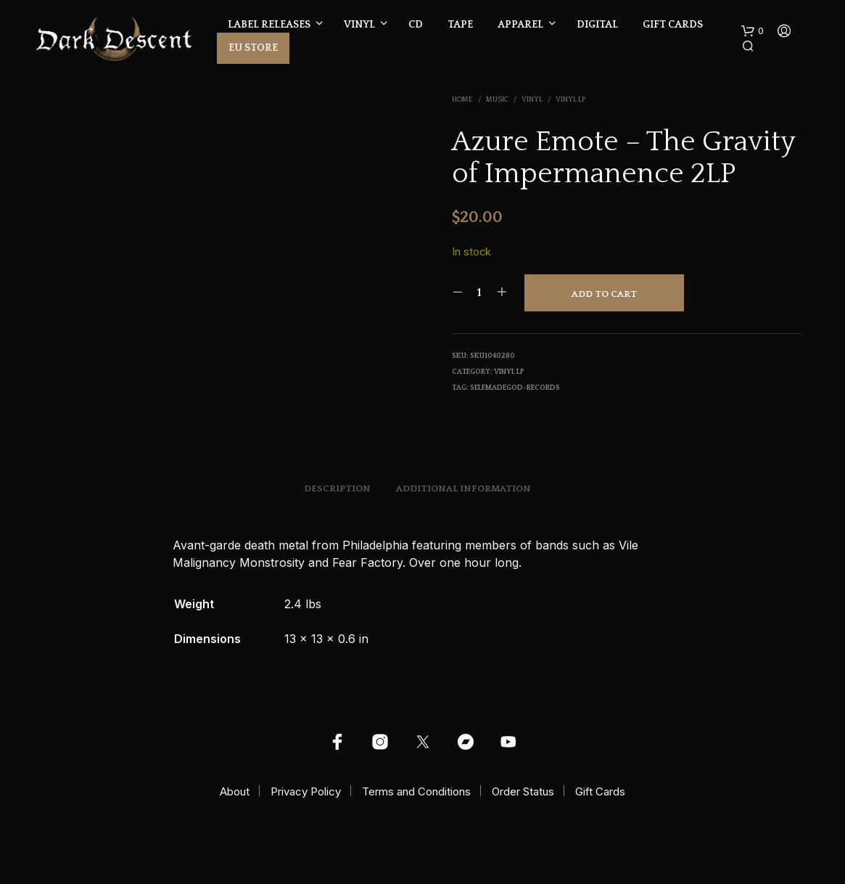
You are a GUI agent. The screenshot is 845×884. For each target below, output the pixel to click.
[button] (752, 31)
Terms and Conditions (416, 791)
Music (497, 100)
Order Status (523, 791)
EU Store (253, 48)
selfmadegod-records (515, 388)
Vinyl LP (570, 100)
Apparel (520, 24)
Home (462, 100)
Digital (597, 24)
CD (415, 24)
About (235, 791)
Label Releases (269, 24)
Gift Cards (673, 24)
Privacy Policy (306, 791)
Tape (460, 24)
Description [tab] (337, 488)
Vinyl (359, 24)
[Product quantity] (479, 292)
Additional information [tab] (463, 488)
